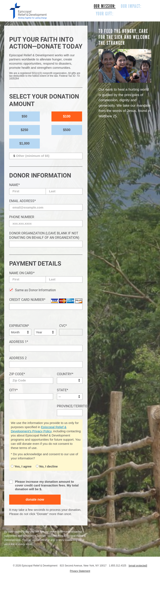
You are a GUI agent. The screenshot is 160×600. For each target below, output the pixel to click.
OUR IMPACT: (131, 6)
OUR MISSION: (105, 6)
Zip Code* (17, 374)
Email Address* (22, 201)
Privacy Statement (80, 571)
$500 (67, 130)
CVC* (63, 326)
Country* (65, 374)
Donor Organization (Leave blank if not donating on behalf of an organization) (44, 235)
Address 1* (18, 342)
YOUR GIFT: (104, 14)
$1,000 (24, 143)
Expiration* (19, 326)
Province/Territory (69, 406)
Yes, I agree (21, 466)
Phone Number (21, 217)
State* (62, 390)
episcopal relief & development (28, 10)
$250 (24, 130)
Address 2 (18, 358)
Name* (14, 185)
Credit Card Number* (27, 300)
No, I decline (47, 466)
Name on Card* (22, 273)
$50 (24, 116)
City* (13, 390)
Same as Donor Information (35, 290)
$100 (67, 116)
